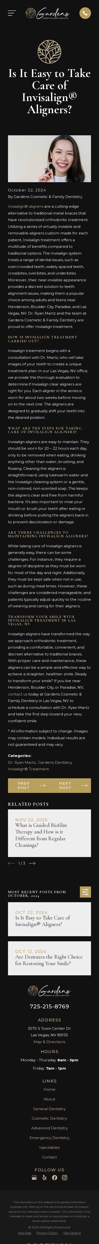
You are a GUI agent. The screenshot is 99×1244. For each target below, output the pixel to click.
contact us (17, 694)
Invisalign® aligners (25, 206)
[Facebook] (54, 1177)
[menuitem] (24, 1233)
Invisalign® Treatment (28, 769)
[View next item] (32, 863)
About (49, 1099)
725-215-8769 (49, 1006)
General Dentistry (49, 1109)
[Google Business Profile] (34, 1177)
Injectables (49, 1147)
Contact (49, 1157)
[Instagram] (64, 1177)
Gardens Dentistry (54, 762)
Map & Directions (49, 1041)
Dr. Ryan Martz (22, 762)
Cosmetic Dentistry (49, 1118)
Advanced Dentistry (49, 1128)
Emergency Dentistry (49, 1137)
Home (49, 1089)
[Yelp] (44, 1177)
